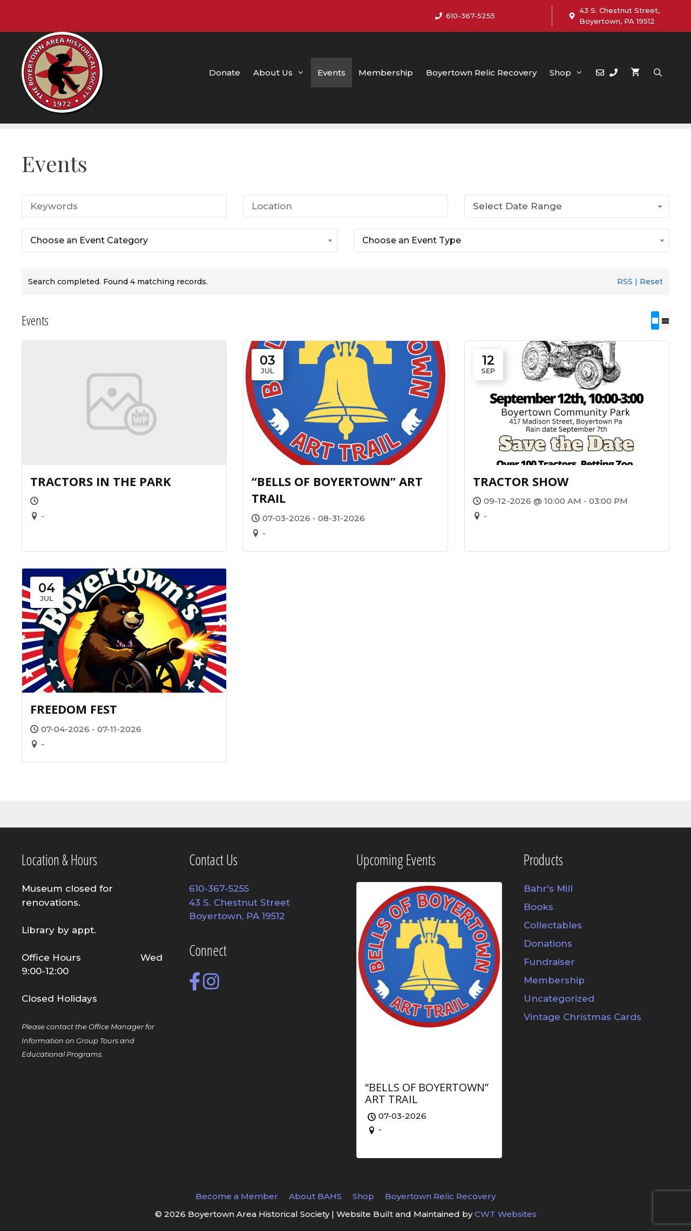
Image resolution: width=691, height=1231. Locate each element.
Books (538, 906)
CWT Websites (506, 1214)
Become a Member (236, 1196)
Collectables (553, 925)
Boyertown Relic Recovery (481, 72)
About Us (282, 72)
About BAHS (315, 1196)
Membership (385, 72)
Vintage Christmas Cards (582, 1016)
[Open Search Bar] (657, 72)
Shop (570, 72)
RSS (625, 281)
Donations (548, 943)
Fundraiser (549, 961)
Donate (224, 72)
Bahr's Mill (548, 888)
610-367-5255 (470, 15)
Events (331, 72)
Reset (651, 281)
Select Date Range (569, 206)
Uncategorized (559, 998)
